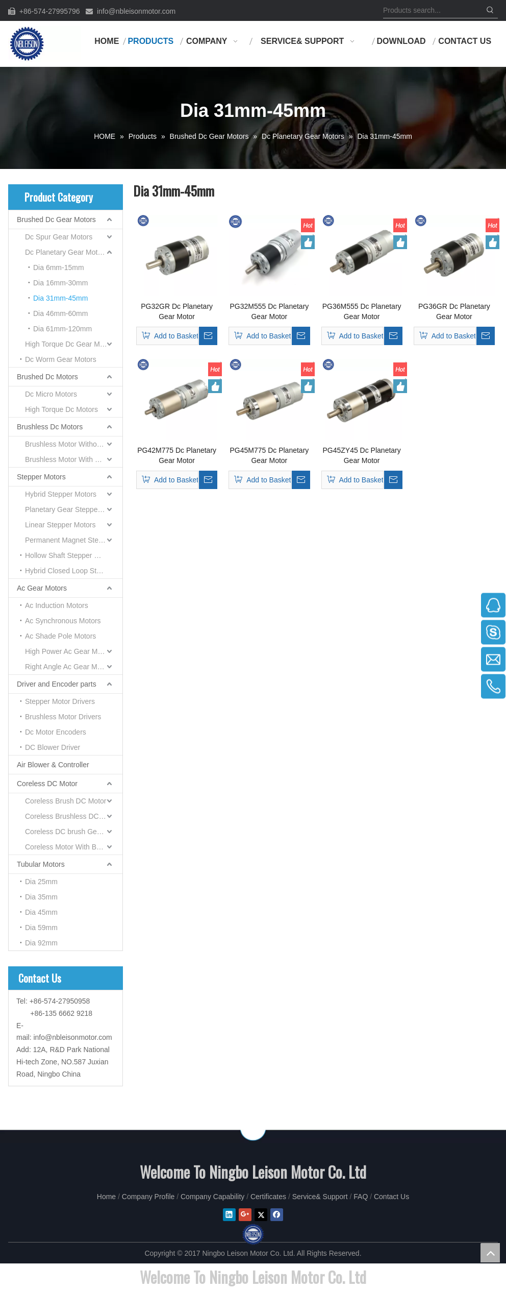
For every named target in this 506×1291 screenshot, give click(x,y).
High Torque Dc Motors (61, 409)
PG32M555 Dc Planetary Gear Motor (269, 311)
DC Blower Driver (52, 747)
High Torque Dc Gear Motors (70, 344)
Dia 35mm (41, 897)
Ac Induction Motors (56, 605)
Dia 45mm (41, 912)
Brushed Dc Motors (47, 377)
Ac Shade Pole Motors (60, 636)
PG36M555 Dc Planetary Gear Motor (361, 311)
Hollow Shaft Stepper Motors (70, 555)
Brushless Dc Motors (50, 427)
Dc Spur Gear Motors (58, 237)
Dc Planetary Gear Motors (66, 252)
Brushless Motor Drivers (63, 717)
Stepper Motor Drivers (60, 701)
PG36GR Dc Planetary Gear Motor (454, 311)
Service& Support (320, 1196)
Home (106, 1196)
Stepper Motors (41, 477)
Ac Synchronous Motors (63, 621)
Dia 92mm (41, 943)
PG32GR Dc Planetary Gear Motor (177, 311)
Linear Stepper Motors (60, 525)
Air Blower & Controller (53, 765)
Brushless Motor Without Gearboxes (73, 444)
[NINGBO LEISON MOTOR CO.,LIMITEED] (253, 1130)
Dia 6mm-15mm (58, 267)
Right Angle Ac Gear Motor (67, 667)
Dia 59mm (41, 927)
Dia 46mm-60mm (60, 313)
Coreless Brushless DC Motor (72, 816)
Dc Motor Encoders (55, 732)
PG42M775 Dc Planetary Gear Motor (176, 455)
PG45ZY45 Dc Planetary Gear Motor (361, 455)
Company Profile (148, 1196)
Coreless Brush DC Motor (66, 801)
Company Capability (212, 1196)
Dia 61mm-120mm (62, 329)
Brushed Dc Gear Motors (56, 219)
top (490, 1252)
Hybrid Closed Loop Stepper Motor (73, 571)
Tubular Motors (41, 864)
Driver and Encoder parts (56, 684)
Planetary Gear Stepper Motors (73, 509)
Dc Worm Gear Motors (60, 359)
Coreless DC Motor (47, 784)
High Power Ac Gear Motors (69, 651)
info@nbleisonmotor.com (136, 11)
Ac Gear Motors (42, 588)
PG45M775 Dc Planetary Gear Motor (269, 455)
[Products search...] (433, 10)
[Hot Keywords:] (490, 10)
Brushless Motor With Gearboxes (73, 459)
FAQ (360, 1196)
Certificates (268, 1196)
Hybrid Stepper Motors (60, 494)
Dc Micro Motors (51, 394)
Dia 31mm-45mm (60, 298)
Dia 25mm (41, 882)
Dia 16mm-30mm (60, 283)
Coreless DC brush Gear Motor (73, 831)
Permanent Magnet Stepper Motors (73, 540)
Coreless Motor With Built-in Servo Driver (73, 847)
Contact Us (391, 1196)
